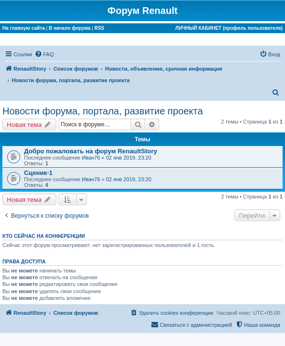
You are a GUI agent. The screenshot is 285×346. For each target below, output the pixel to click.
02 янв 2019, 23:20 (128, 158)
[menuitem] (44, 54)
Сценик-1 (38, 172)
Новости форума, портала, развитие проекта (102, 111)
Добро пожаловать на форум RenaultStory (90, 151)
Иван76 (91, 158)
